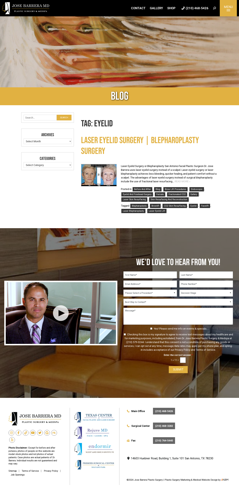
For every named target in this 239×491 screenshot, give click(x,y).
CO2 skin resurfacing (175, 205)
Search (64, 117)
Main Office (151, 411)
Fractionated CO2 (177, 194)
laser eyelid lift (157, 211)
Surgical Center (151, 426)
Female (160, 194)
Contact (138, 8)
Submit (178, 369)
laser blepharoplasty (133, 211)
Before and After (142, 189)
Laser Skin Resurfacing (134, 199)
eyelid (193, 205)
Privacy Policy (51, 471)
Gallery (156, 8)
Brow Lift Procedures (175, 189)
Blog (158, 189)
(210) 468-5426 (195, 8)
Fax (151, 440)
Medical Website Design (205, 480)
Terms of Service (30, 471)
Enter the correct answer (178, 355)
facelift (205, 205)
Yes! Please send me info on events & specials (180, 328)
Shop (171, 8)
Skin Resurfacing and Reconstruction (169, 199)
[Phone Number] (206, 284)
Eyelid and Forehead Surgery (137, 194)
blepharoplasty (139, 205)
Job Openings (18, 474)
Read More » (182, 181)
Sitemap (13, 471)
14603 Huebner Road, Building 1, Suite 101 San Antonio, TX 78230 (170, 458)
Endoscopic (197, 189)
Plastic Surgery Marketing (178, 480)
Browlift (155, 205)
